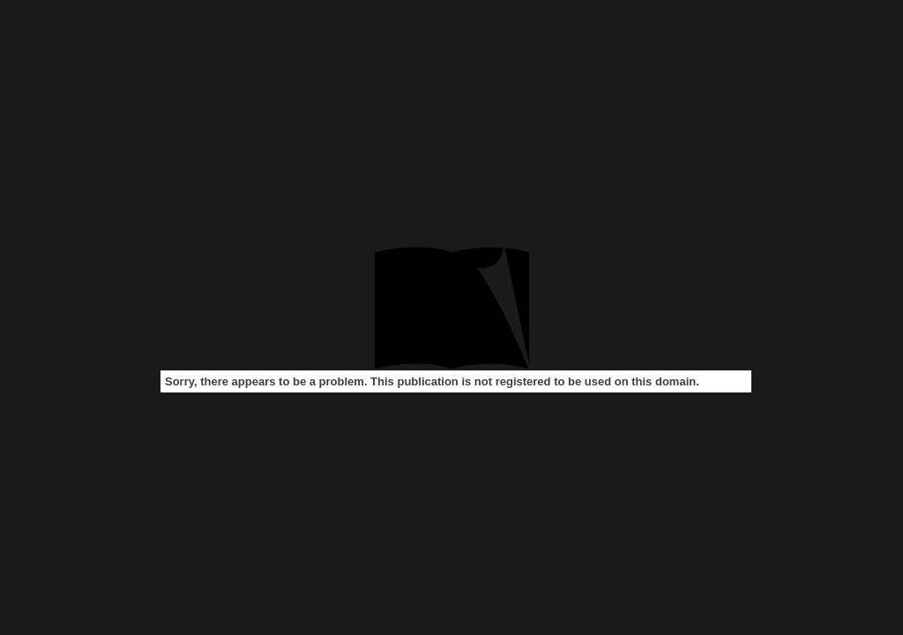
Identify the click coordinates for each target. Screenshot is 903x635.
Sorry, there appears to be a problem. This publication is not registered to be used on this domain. (432, 381)
